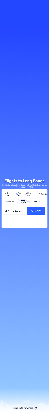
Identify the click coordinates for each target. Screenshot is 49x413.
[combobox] (10, 201)
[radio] (9, 194)
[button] (44, 3)
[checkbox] (43, 194)
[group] (10, 201)
